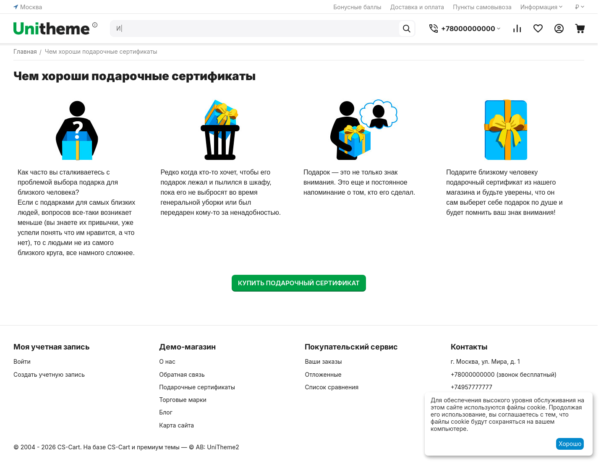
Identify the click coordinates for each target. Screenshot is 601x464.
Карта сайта (176, 425)
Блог (165, 412)
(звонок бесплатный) (504, 374)
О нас (167, 361)
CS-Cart (118, 447)
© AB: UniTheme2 (214, 447)
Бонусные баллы (357, 6)
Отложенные (323, 374)
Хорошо (570, 443)
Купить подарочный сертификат (299, 283)
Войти (22, 361)
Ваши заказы (323, 361)
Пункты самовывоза (482, 6)
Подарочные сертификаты (197, 387)
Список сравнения (331, 387)
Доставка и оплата (417, 6)
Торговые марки (182, 399)
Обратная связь (182, 374)
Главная (25, 51)
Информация (538, 6)
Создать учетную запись (49, 374)
